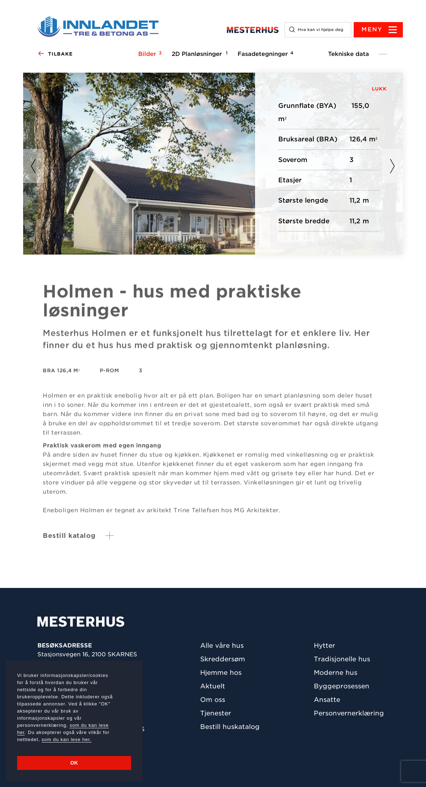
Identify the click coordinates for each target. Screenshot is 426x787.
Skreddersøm (222, 659)
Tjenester (215, 713)
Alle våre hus (222, 645)
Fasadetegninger (264, 53)
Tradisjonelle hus (342, 659)
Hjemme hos (220, 672)
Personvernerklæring (349, 713)
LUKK (379, 89)
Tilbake (55, 54)
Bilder (149, 53)
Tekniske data (348, 54)
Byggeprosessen (341, 686)
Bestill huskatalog (230, 726)
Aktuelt (212, 686)
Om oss (212, 699)
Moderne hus (335, 672)
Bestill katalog (69, 539)
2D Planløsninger (198, 53)
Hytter (324, 645)
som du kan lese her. (67, 739)
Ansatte (327, 699)
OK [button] (74, 763)
